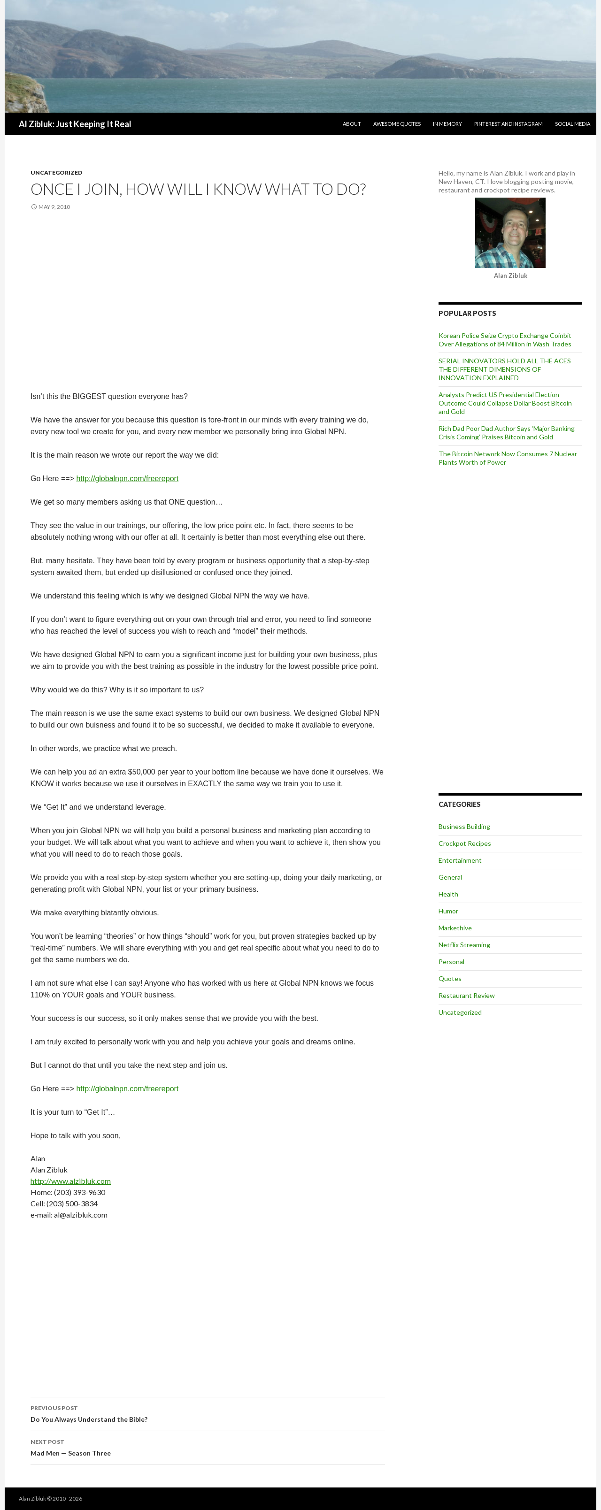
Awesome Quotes (397, 124)
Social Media (572, 124)
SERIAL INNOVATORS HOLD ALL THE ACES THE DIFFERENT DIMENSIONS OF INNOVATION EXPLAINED (505, 369)
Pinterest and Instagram (508, 124)
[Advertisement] (208, 296)
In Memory (447, 124)
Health (448, 894)
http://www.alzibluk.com (71, 1180)
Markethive (455, 928)
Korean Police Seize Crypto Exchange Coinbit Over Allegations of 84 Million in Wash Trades (505, 339)
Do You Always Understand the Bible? (208, 1413)
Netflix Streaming (464, 945)
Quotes (450, 978)
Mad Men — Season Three (208, 1446)
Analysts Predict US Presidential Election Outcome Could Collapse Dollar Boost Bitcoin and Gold (505, 403)
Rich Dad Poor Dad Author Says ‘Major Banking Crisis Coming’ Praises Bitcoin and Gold (507, 432)
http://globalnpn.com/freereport (127, 479)
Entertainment (460, 860)
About (352, 124)
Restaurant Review (467, 995)
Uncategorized (56, 172)
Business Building (464, 826)
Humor (448, 911)
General (450, 877)
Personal (451, 962)
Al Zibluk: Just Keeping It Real (75, 124)
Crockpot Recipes (465, 843)
